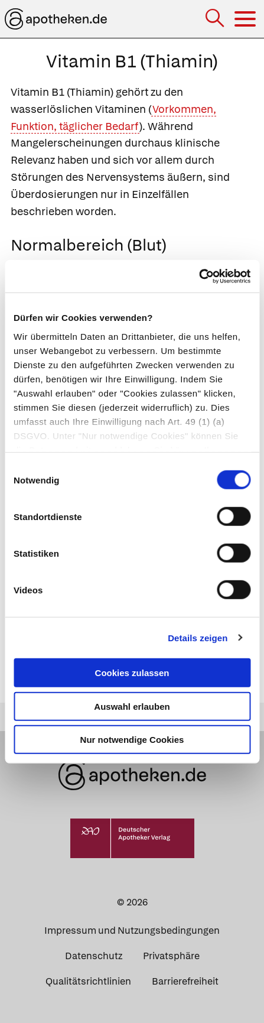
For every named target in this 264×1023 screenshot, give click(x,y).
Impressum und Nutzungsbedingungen (132, 930)
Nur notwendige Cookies (132, 740)
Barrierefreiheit (185, 981)
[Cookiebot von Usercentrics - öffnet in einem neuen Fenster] (198, 276)
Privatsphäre (171, 956)
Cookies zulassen (132, 673)
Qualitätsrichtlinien (88, 981)
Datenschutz (93, 956)
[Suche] (216, 19)
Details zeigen (197, 637)
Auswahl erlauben (132, 706)
